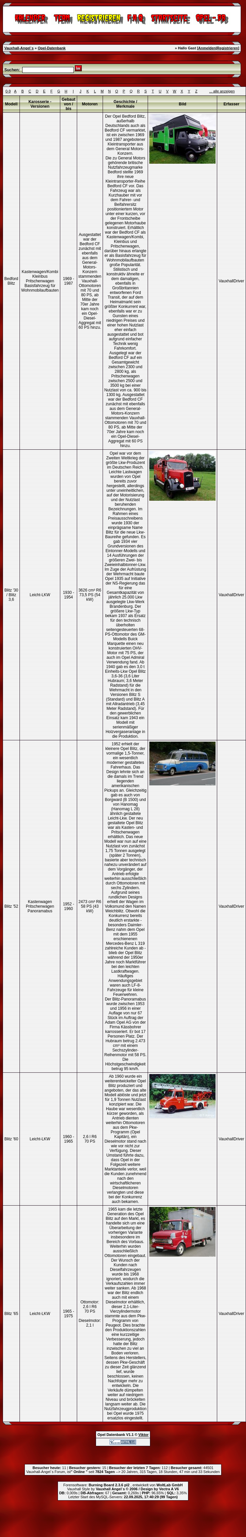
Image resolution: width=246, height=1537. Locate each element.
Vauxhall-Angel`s (19, 48)
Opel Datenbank (111, 1435)
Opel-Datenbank (52, 48)
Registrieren (227, 48)
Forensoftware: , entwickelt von (122, 1485)
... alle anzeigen (222, 91)
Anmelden (207, 48)
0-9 (8, 91)
